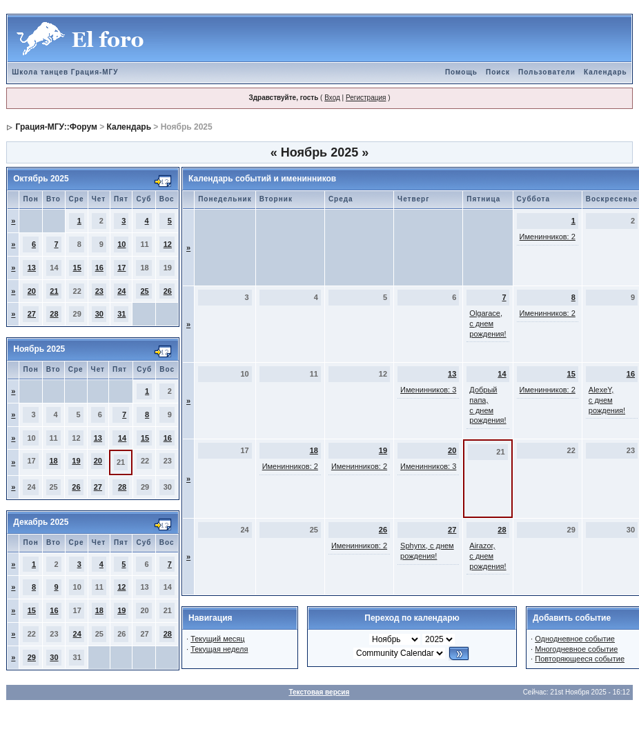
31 (121, 314)
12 (168, 244)
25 (144, 291)
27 (32, 314)
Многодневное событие (576, 649)
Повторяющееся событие (580, 659)
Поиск (498, 72)
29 (32, 657)
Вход (332, 97)
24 (121, 291)
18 (53, 461)
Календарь (605, 72)
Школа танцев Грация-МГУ (65, 72)
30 (99, 314)
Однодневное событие (575, 639)
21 (54, 291)
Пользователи (547, 72)
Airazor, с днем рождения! (487, 555)
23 (99, 291)
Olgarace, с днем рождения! (487, 323)
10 (121, 244)
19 (76, 461)
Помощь (461, 72)
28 (54, 314)
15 (77, 267)
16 (99, 267)
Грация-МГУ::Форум (56, 127)
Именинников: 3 (428, 390)
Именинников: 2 (548, 236)
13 (32, 267)
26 (168, 291)
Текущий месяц (217, 639)
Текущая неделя (219, 649)
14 (122, 438)
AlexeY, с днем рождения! (607, 400)
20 (32, 291)
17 (121, 267)
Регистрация (366, 97)
